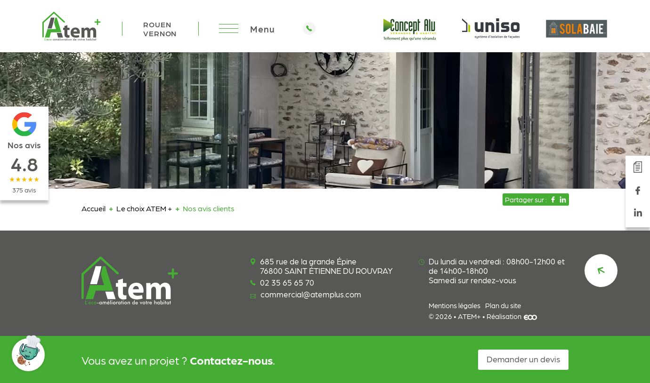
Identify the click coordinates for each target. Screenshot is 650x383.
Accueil (93, 208)
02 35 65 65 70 (282, 282)
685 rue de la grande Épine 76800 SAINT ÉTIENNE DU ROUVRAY (321, 265)
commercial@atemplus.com (305, 294)
